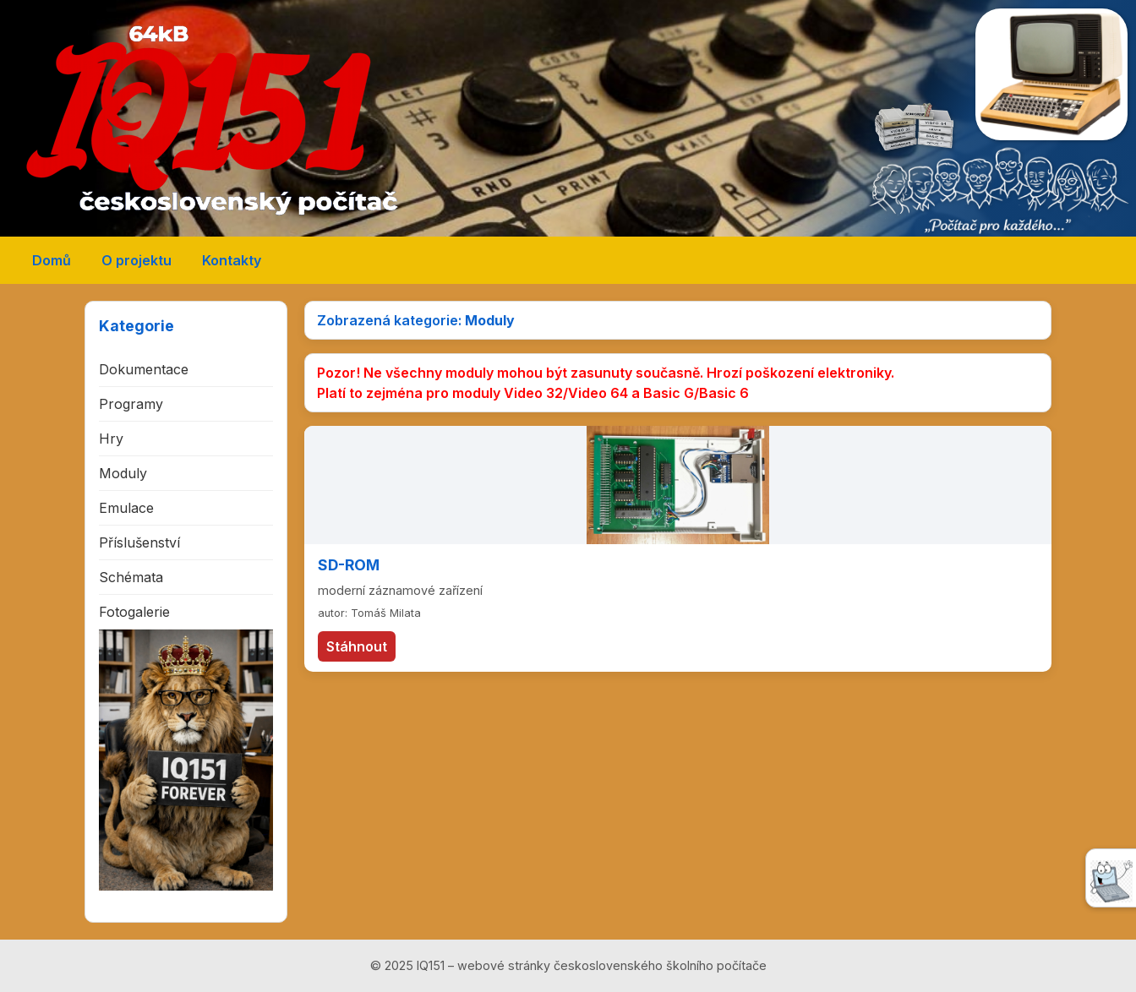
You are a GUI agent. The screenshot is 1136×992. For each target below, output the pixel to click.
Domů (51, 260)
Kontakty (231, 260)
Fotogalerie (134, 611)
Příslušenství (139, 542)
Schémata (131, 577)
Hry (111, 438)
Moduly (123, 473)
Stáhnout (356, 646)
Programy (131, 403)
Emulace (126, 507)
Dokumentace (143, 369)
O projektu (136, 260)
